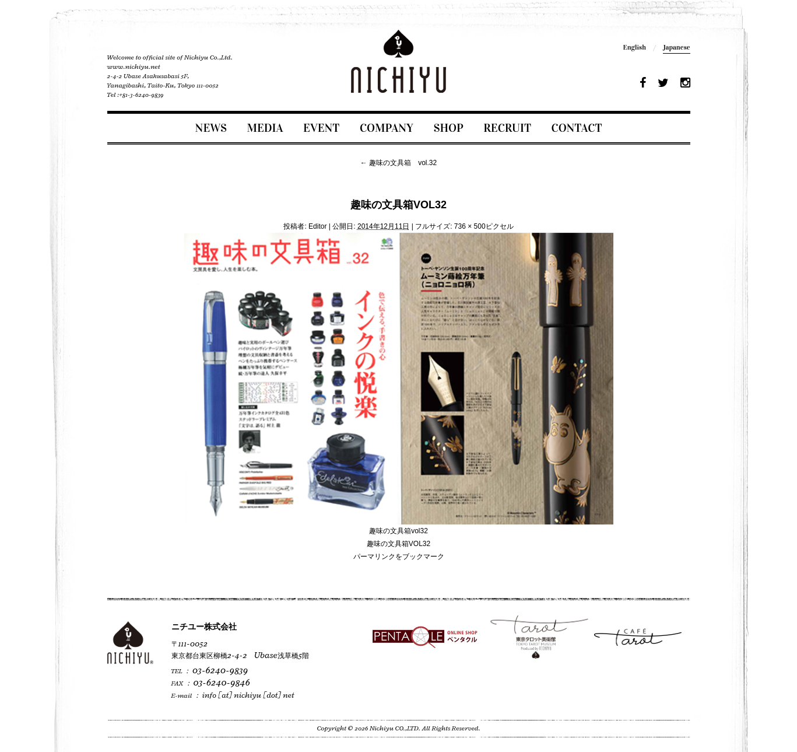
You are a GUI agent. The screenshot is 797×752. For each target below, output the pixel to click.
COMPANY (386, 128)
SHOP (449, 128)
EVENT (321, 128)
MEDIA (265, 128)
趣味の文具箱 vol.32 (398, 163)
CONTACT (577, 128)
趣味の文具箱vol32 (398, 531)
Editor (317, 226)
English (634, 47)
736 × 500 (470, 226)
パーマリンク (374, 556)
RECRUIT (507, 128)
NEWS (211, 128)
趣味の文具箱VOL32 (398, 544)
